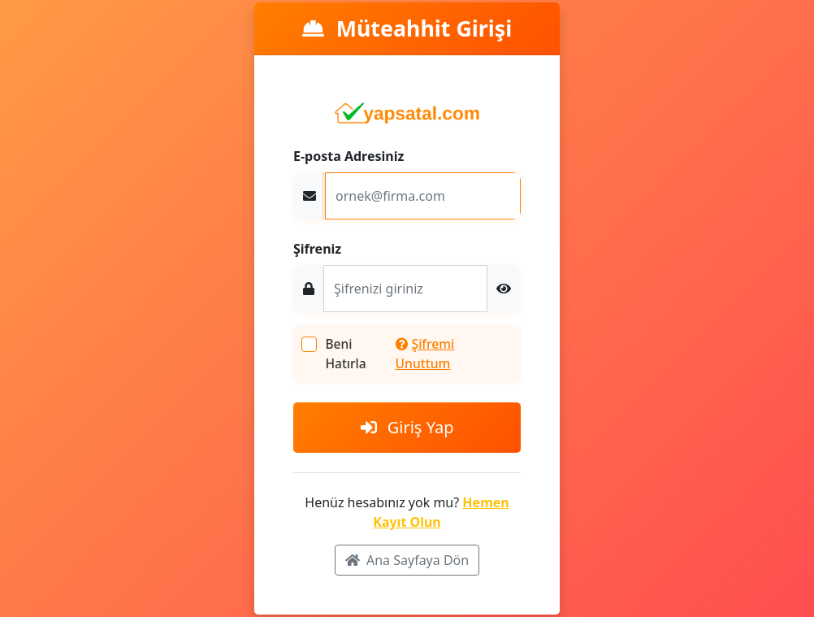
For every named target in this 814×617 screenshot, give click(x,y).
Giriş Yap (407, 427)
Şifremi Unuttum (425, 353)
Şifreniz (317, 249)
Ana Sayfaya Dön (407, 560)
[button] (504, 288)
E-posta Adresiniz (348, 156)
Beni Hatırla (345, 353)
